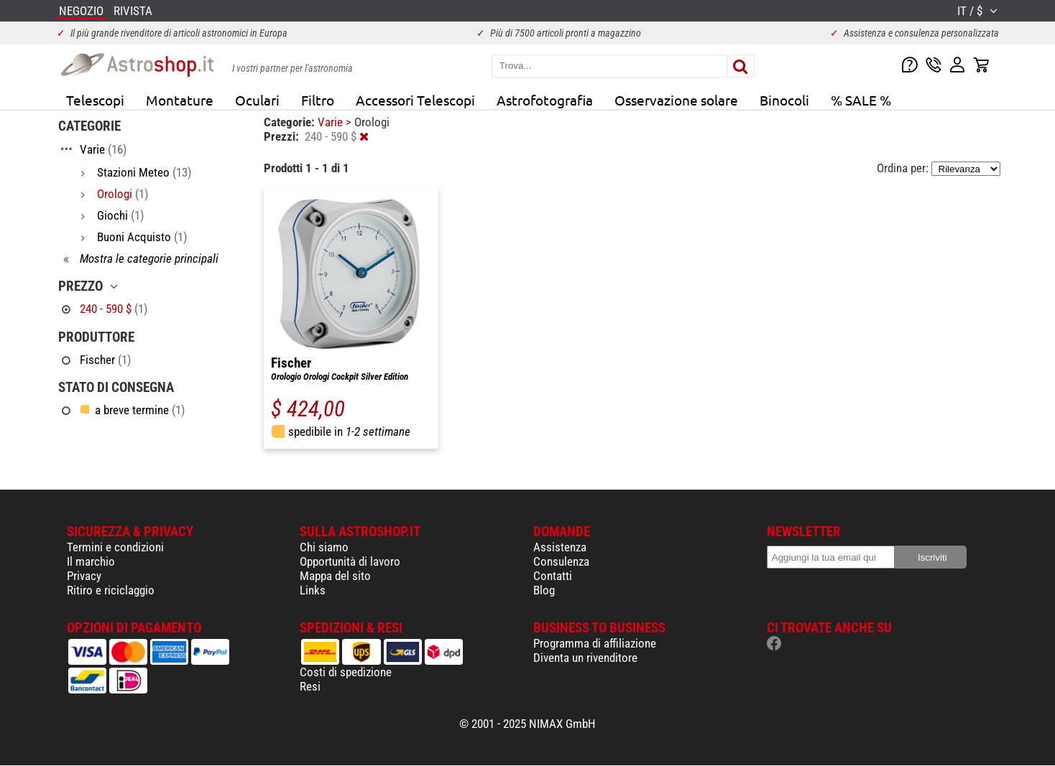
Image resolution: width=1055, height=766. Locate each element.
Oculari (257, 99)
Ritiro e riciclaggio (111, 590)
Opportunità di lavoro (350, 561)
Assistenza (559, 547)
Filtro (317, 99)
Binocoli (784, 99)
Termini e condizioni (115, 547)
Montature (179, 99)
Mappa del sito (335, 576)
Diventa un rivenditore (585, 657)
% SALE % (861, 99)
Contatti (552, 576)
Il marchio (91, 561)
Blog (544, 590)
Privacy (84, 576)
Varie (332, 122)
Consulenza (561, 561)
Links (313, 590)
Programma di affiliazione (594, 643)
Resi (310, 686)
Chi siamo (324, 547)
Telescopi (95, 99)
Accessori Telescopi (415, 99)
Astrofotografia (545, 99)
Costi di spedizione (346, 672)
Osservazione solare (676, 99)
